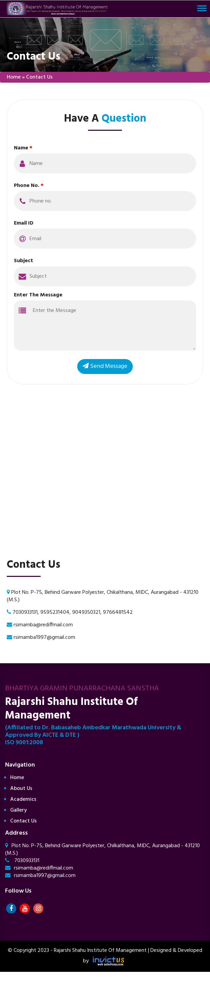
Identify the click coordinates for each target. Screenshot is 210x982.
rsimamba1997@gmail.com (40, 875)
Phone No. (29, 185)
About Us (21, 788)
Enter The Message (38, 295)
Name (23, 148)
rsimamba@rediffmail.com (39, 868)
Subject (23, 261)
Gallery (18, 810)
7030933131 (22, 860)
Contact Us (23, 821)
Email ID (24, 223)
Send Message (105, 366)
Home (14, 77)
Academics (23, 799)
